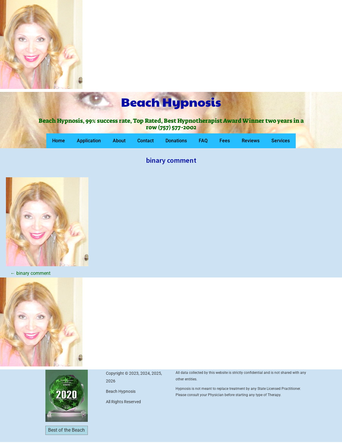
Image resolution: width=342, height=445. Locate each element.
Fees (224, 140)
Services (280, 140)
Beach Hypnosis (171, 102)
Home (58, 140)
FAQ (203, 140)
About (119, 140)
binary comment (30, 273)
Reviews (251, 140)
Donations (176, 140)
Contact (145, 140)
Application (89, 140)
